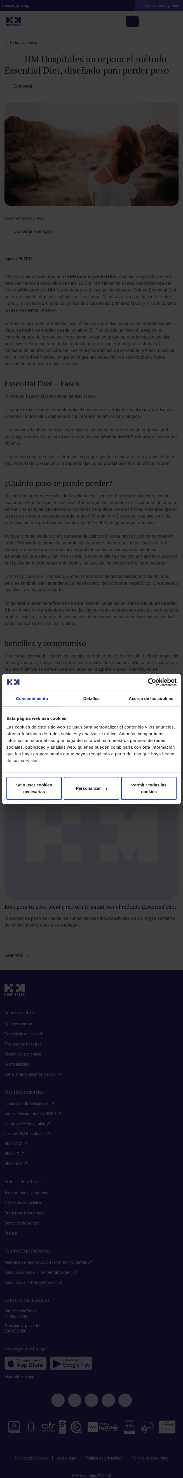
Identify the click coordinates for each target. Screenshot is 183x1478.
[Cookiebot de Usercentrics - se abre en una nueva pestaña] (152, 682)
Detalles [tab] (91, 698)
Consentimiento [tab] (32, 698)
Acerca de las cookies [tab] (151, 698)
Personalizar (91, 788)
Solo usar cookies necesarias (34, 788)
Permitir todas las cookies (148, 788)
